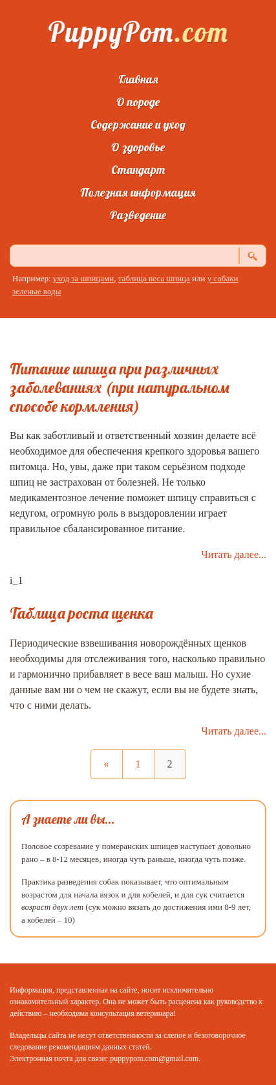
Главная (138, 79)
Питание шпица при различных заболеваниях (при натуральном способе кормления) (119, 387)
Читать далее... (233, 554)
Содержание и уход (138, 124)
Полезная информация (138, 192)
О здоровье (138, 147)
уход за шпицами (83, 278)
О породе (138, 101)
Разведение (138, 215)
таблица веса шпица (154, 278)
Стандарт (138, 169)
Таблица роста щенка (81, 613)
